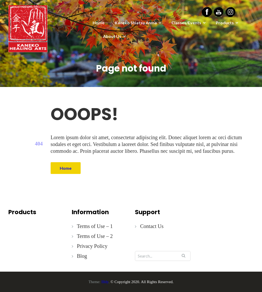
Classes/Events (186, 22)
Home (98, 22)
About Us (112, 36)
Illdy (104, 282)
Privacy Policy (92, 246)
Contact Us (151, 226)
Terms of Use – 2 (95, 236)
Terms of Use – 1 (95, 226)
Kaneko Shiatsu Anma (136, 22)
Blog (82, 256)
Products (225, 22)
